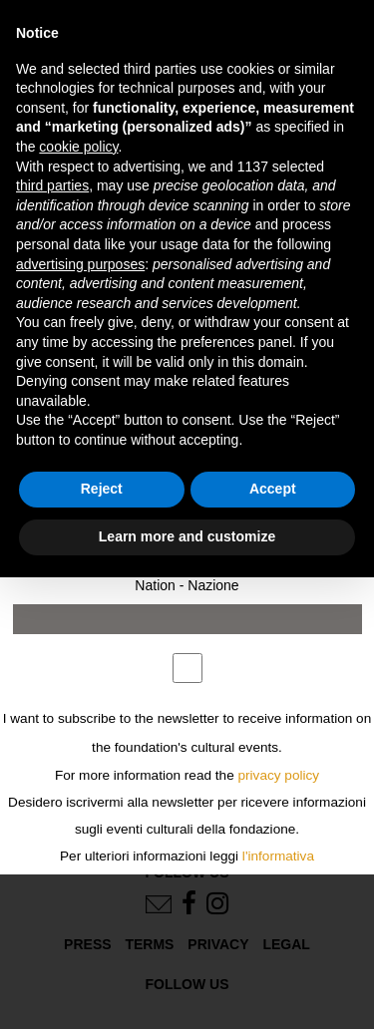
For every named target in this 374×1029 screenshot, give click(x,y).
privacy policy (279, 775)
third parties (52, 185)
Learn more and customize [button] (187, 536)
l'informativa (278, 856)
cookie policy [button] (78, 147)
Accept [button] (272, 489)
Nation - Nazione (186, 585)
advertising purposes (80, 264)
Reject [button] (102, 489)
